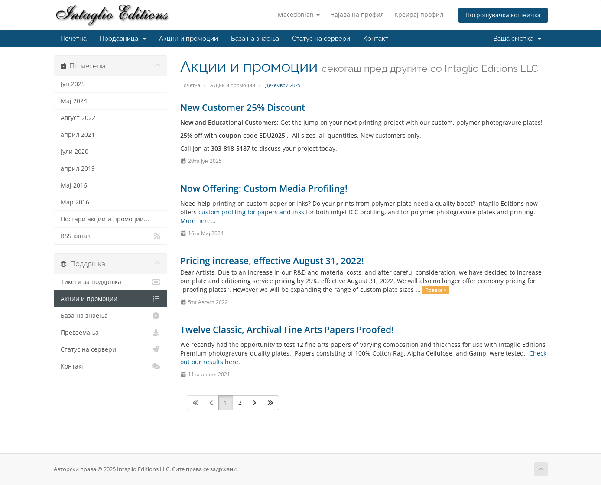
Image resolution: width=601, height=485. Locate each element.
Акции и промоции (188, 38)
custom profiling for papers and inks (251, 212)
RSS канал (111, 236)
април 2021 (78, 135)
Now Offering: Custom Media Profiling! (264, 188)
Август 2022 (78, 118)
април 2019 (78, 168)
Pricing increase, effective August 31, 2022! (272, 261)
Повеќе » (435, 290)
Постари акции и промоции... (105, 219)
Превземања (111, 332)
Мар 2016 (75, 202)
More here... (198, 221)
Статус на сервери (321, 38)
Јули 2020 (74, 151)
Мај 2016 (74, 185)
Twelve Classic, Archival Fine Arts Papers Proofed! (287, 329)
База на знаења (255, 38)
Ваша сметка (517, 38)
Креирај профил (418, 14)
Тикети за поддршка (111, 282)
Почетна (73, 38)
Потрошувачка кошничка (503, 15)
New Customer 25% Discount (242, 107)
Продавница (123, 38)
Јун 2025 (73, 84)
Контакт (375, 38)
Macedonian (299, 14)
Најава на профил (357, 14)
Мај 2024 (74, 101)
